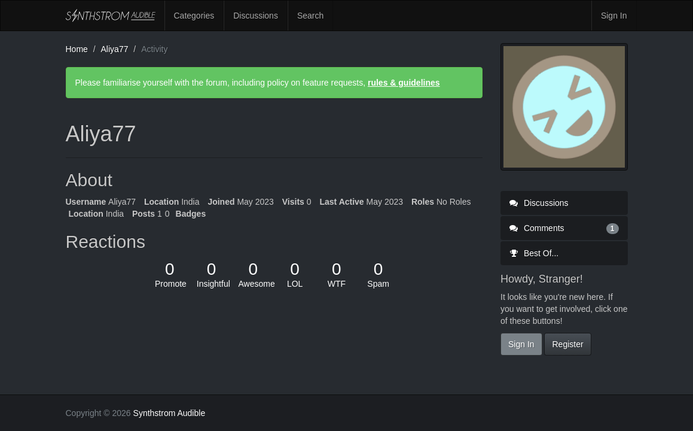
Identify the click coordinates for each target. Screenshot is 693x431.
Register (567, 344)
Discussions (255, 15)
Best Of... (533, 253)
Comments (564, 228)
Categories (194, 15)
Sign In (614, 15)
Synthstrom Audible (110, 16)
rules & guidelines (404, 82)
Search (310, 15)
